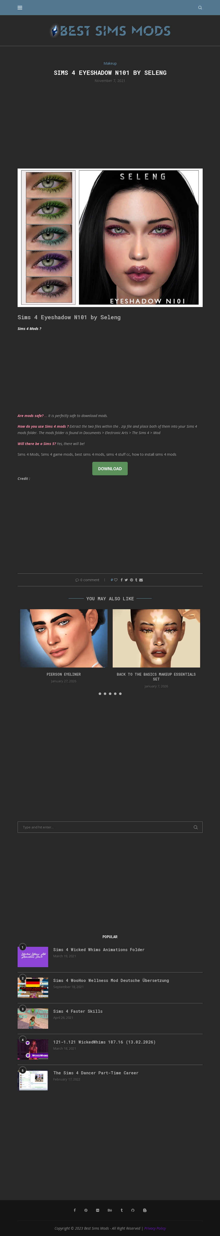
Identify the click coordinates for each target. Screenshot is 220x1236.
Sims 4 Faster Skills (77, 1011)
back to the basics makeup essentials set (156, 677)
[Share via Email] (141, 579)
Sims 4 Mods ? (29, 328)
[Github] (132, 1210)
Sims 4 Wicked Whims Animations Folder (99, 949)
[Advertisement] (110, 125)
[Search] (200, 7)
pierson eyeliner (64, 674)
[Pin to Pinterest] (131, 579)
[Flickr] (97, 1210)
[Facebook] (75, 1210)
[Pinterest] (85, 1210)
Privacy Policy (155, 1228)
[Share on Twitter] (126, 579)
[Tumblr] (122, 1210)
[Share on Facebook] (122, 579)
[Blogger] (145, 1210)
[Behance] (110, 1210)
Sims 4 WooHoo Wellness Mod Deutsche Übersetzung (111, 980)
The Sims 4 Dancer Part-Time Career (95, 1072)
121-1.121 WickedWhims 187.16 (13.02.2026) (104, 1042)
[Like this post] (116, 579)
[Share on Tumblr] (136, 579)
